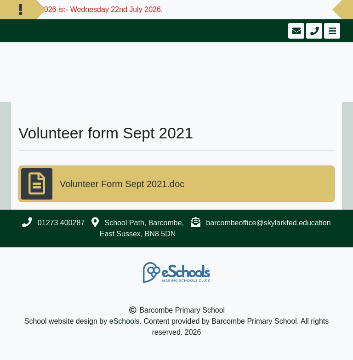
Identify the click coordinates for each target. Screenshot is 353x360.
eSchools (124, 321)
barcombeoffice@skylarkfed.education (268, 223)
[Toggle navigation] (331, 31)
